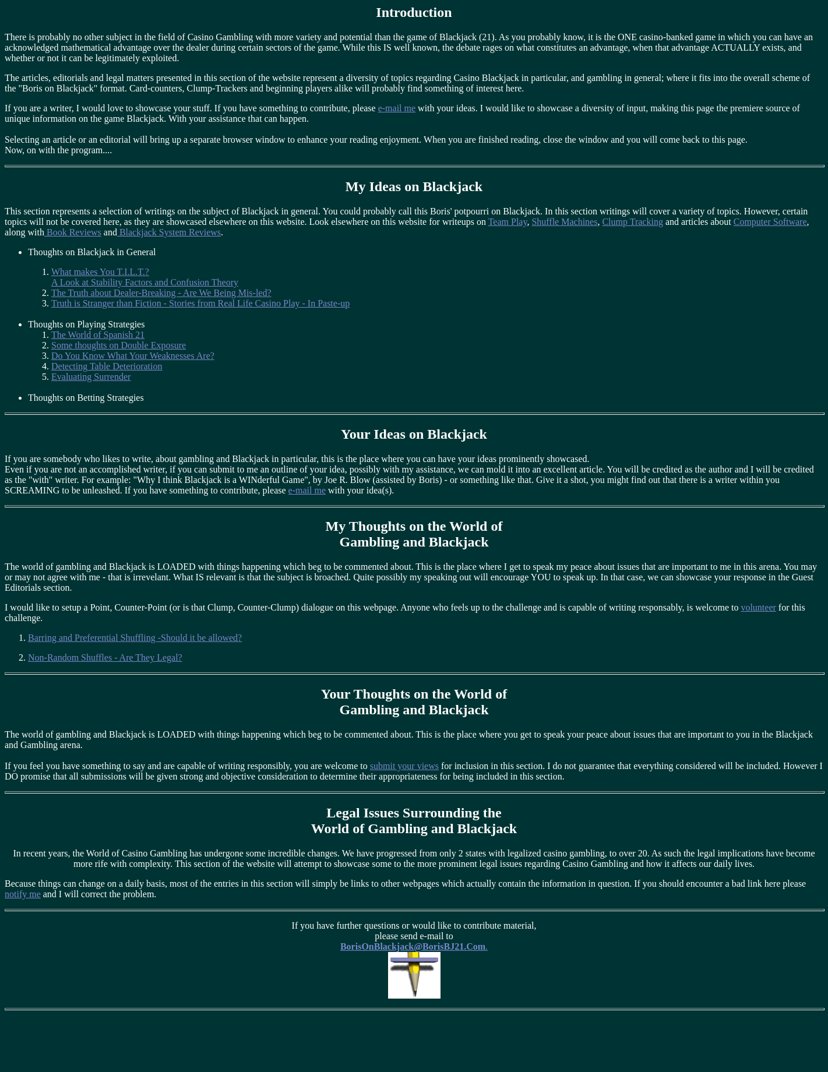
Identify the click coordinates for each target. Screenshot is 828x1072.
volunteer (758, 607)
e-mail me (396, 108)
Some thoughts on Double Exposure (118, 345)
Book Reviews (72, 232)
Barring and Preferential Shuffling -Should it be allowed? (135, 638)
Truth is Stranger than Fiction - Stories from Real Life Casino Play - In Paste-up (200, 303)
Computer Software (770, 222)
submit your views (404, 766)
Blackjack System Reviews (169, 232)
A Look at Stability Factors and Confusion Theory (144, 282)
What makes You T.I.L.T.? (100, 272)
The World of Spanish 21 (98, 335)
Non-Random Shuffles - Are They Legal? (105, 657)
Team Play (507, 222)
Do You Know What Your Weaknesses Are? (132, 356)
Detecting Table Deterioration (107, 366)
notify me (23, 894)
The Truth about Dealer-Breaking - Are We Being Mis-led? (161, 293)
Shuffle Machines (564, 222)
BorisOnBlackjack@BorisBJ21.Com (412, 946)
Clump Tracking (632, 222)
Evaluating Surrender (91, 377)
